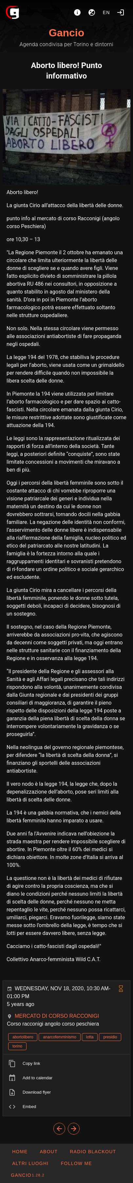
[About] (77, 12)
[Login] (120, 12)
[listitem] (66, 1063)
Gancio (66, 33)
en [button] (106, 12)
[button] (30, 1163)
